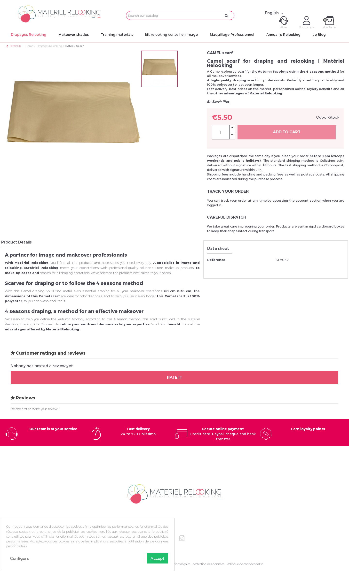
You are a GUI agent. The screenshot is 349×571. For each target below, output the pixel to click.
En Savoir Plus (218, 101)
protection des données (208, 564)
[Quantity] (221, 132)
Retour (13, 46)
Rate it (174, 377)
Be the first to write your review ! (35, 409)
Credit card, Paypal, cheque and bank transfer (223, 434)
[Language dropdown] (275, 13)
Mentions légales (179, 564)
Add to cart (287, 132)
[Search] (180, 15)
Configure (19, 558)
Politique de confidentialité (245, 564)
